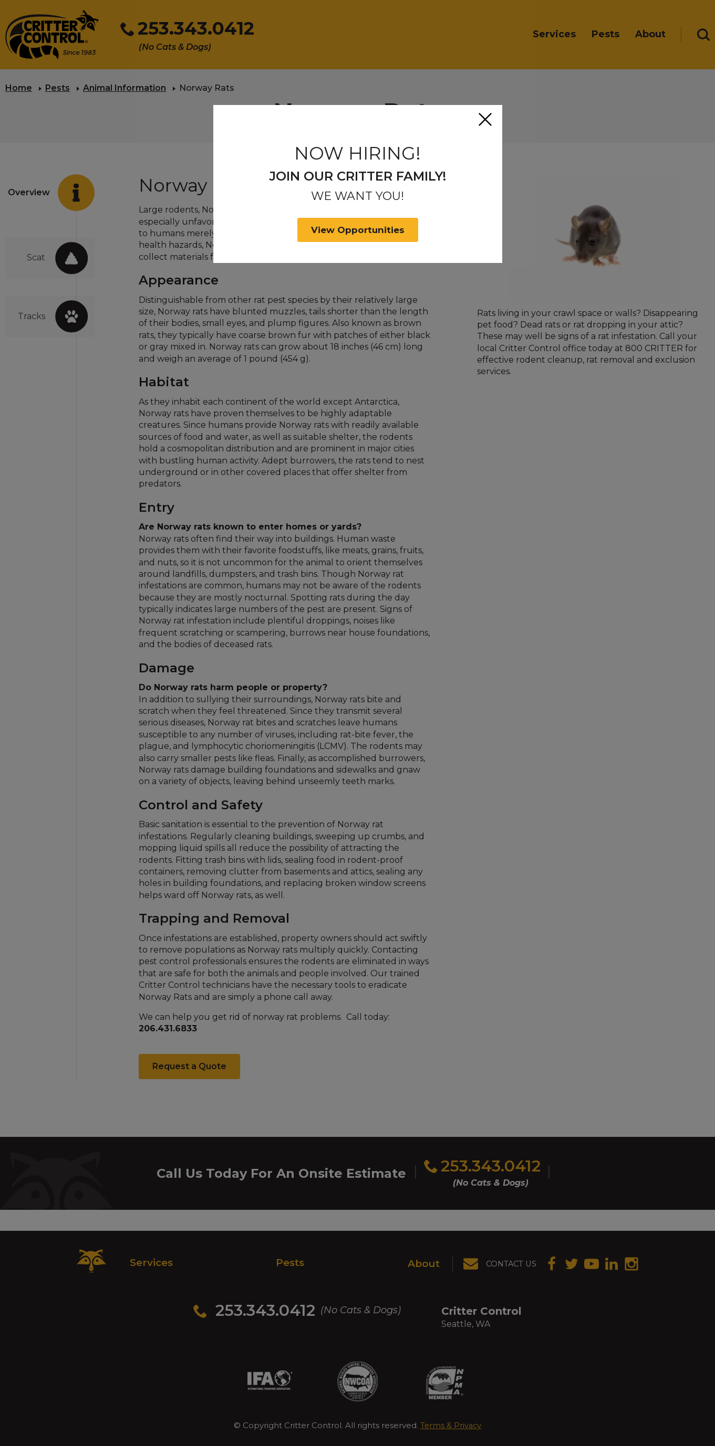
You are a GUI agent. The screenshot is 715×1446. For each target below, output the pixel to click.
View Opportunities (358, 230)
